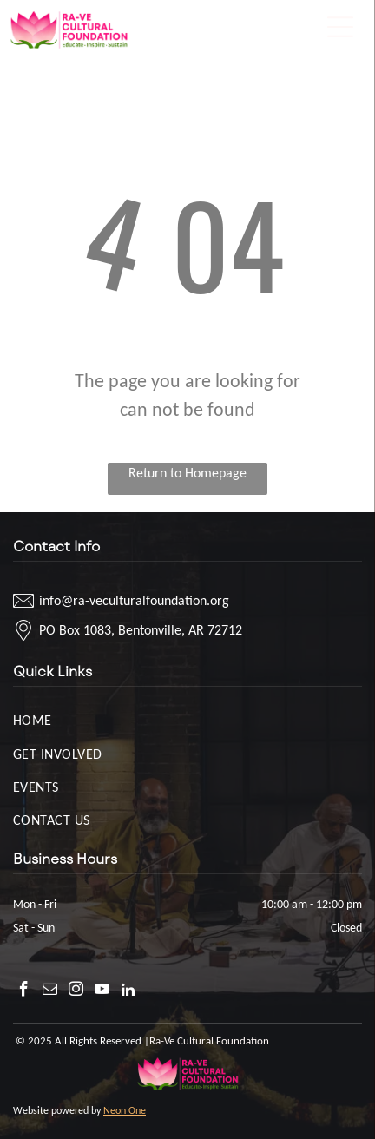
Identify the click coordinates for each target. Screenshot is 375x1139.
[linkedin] (128, 991)
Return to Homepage (187, 472)
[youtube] (102, 991)
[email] (50, 991)
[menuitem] (187, 719)
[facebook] (24, 991)
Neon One (124, 1110)
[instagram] (76, 991)
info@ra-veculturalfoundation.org (134, 600)
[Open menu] (340, 27)
